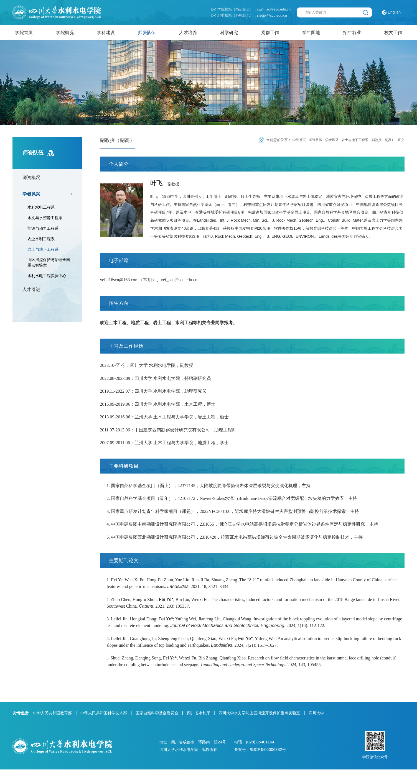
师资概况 (31, 179)
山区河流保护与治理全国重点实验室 (48, 264)
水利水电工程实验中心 (46, 277)
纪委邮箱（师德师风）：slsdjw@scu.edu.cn (249, 15)
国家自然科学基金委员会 (157, 718)
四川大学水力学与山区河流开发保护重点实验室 (259, 718)
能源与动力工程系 (43, 230)
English (391, 12)
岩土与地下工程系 (43, 251)
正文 (401, 142)
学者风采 (31, 195)
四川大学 (316, 718)
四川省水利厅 (198, 718)
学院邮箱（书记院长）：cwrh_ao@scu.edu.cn (251, 9)
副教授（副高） (381, 142)
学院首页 (291, 142)
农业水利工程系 (41, 240)
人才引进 (31, 290)
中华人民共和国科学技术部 (103, 718)
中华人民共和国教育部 (52, 718)
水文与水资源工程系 (44, 220)
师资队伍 (309, 142)
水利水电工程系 (41, 209)
